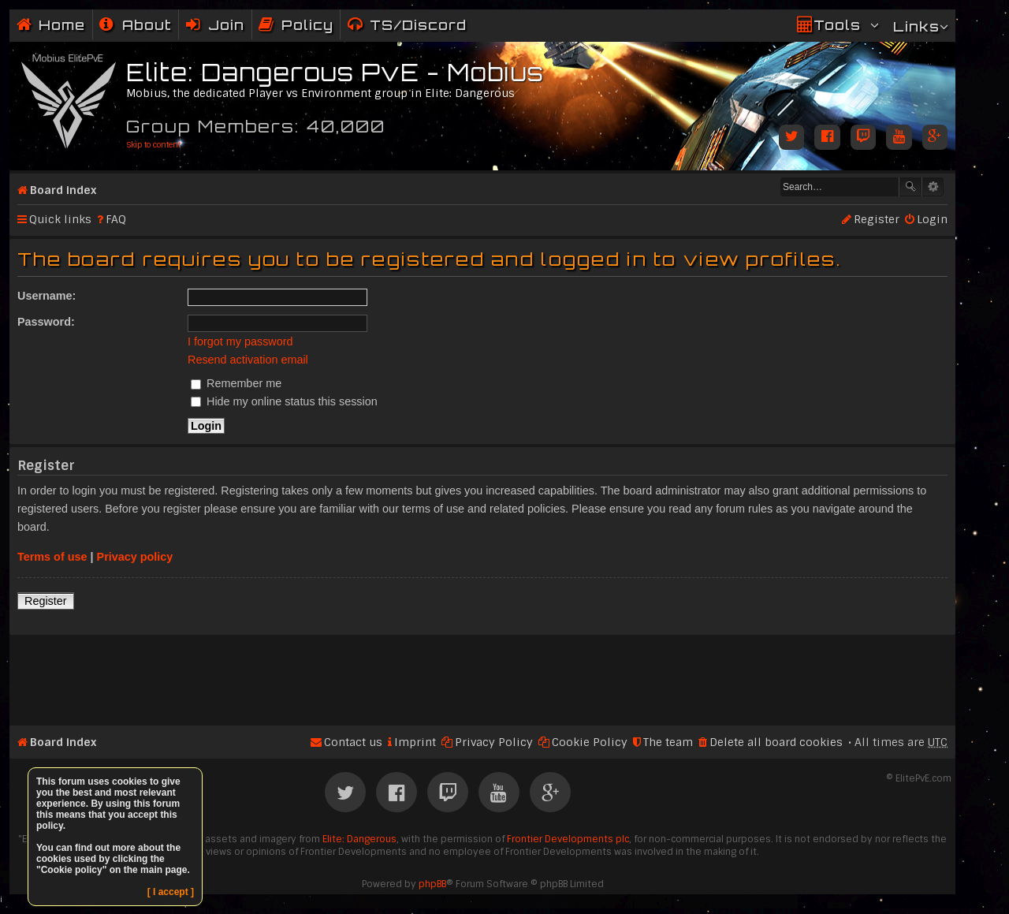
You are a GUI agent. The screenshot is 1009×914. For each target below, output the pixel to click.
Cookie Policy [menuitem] (589, 742)
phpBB (432, 884)
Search (910, 186)
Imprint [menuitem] (415, 742)
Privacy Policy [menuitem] (494, 742)
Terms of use (52, 556)
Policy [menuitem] (307, 25)
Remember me (236, 383)
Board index (63, 190)
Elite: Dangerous (359, 839)
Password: (46, 321)
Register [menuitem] (876, 219)
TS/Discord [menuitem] (418, 25)
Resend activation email (248, 359)
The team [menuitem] (668, 742)
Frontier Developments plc (568, 839)
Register (45, 601)
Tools (837, 25)
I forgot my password (240, 341)
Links (916, 26)
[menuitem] (135, 25)
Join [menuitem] (226, 25)
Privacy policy (135, 556)
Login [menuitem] (932, 219)
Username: (46, 295)
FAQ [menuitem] (116, 219)
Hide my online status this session (284, 401)
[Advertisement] (482, 673)
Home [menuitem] (62, 25)
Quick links (60, 219)
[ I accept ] (170, 891)
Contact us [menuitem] (353, 742)
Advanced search (933, 186)
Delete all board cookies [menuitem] (776, 742)
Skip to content (153, 145)
